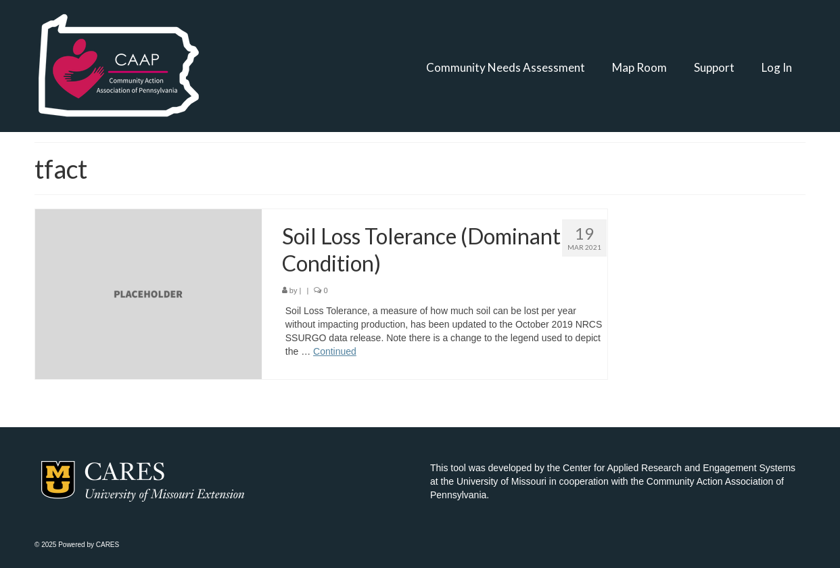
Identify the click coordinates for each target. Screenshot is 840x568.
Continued (334, 351)
